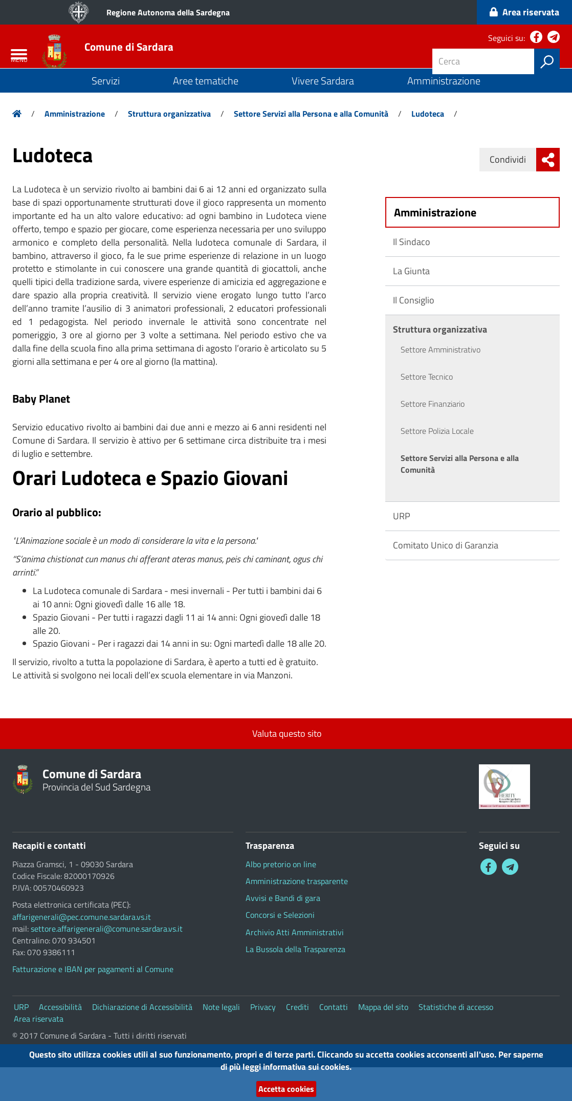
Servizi (106, 114)
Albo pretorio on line (281, 898)
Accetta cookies (286, 1087)
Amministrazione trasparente (297, 915)
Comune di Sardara (172, 63)
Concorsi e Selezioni (280, 948)
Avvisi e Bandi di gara (283, 932)
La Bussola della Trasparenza (295, 983)
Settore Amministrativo (440, 383)
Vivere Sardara (323, 114)
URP (401, 550)
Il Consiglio (413, 334)
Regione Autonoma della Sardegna (168, 12)
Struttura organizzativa (169, 147)
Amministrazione (443, 114)
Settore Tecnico (427, 410)
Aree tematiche (205, 114)
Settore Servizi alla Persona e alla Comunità (311, 147)
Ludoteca (427, 147)
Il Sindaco (411, 275)
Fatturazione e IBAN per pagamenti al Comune (92, 1003)
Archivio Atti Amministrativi (295, 965)
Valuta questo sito (286, 767)
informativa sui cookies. (334, 1064)
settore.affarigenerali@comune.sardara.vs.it (107, 962)
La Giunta (411, 305)
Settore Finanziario (433, 437)
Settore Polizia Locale (437, 464)
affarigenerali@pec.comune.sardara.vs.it (81, 950)
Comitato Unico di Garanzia (445, 579)
